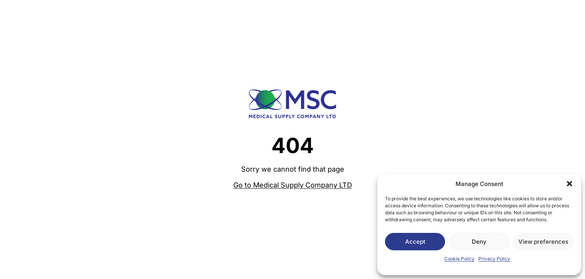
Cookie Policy (459, 259)
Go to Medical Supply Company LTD (292, 185)
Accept (415, 241)
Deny (479, 241)
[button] (569, 184)
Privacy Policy (494, 259)
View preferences (543, 241)
